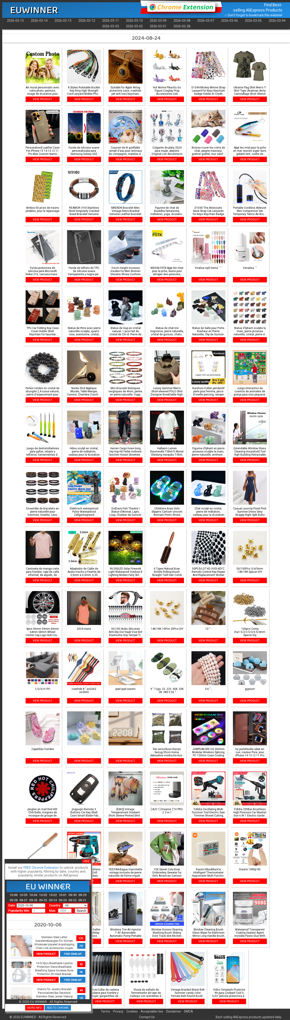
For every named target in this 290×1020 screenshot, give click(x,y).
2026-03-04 (277, 20)
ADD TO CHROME (58, 1007)
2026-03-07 (205, 20)
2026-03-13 (63, 20)
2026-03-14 (39, 20)
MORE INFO (34, 1007)
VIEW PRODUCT (42, 99)
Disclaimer (173, 1011)
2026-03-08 (182, 20)
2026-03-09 (158, 20)
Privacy (118, 1011)
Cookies (132, 1011)
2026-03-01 (158, 26)
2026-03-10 (134, 20)
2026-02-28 (182, 26)
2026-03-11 (110, 20)
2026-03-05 (253, 20)
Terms (105, 1011)
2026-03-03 (110, 26)
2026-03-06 (229, 20)
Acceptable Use (152, 1011)
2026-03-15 (15, 20)
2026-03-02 (134, 26)
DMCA (188, 1011)
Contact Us (147, 1017)
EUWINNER (34, 10)
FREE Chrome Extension (41, 868)
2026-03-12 (86, 20)
